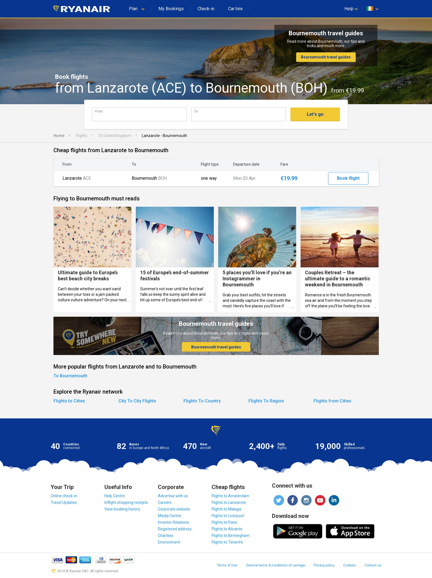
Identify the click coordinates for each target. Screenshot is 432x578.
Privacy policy (324, 565)
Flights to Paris (224, 522)
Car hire (235, 8)
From (99, 111)
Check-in (206, 8)
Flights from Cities (332, 401)
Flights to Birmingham (231, 535)
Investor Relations (173, 522)
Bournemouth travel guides (326, 57)
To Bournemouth (70, 375)
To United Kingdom (114, 135)
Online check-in (64, 496)
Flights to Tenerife (227, 542)
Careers (165, 502)
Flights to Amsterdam (230, 496)
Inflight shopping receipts (126, 502)
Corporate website (174, 509)
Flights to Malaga (226, 509)
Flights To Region (266, 401)
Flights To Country (202, 401)
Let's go (315, 114)
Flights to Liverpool (228, 516)
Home (58, 135)
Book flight (348, 178)
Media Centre (169, 516)
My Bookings (171, 8)
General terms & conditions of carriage (275, 565)
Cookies (349, 565)
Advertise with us (173, 496)
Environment (169, 542)
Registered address (175, 529)
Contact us (372, 565)
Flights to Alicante (227, 529)
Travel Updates (64, 502)
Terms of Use (227, 565)
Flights (81, 135)
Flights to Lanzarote (229, 502)
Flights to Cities (69, 401)
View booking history (122, 509)
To (196, 111)
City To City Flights (137, 401)
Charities (165, 535)
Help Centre (114, 496)
